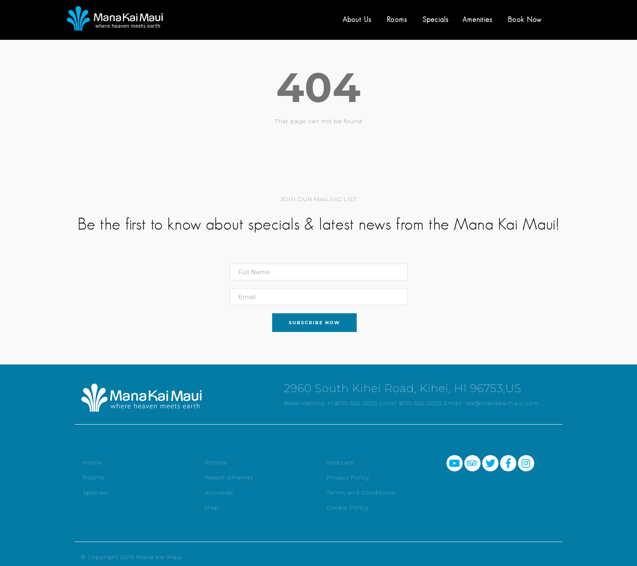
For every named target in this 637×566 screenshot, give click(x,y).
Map (212, 507)
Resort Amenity (229, 477)
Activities (219, 492)
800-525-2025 (420, 403)
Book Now (525, 19)
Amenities (477, 19)
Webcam (341, 462)
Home (92, 462)
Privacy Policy (348, 477)
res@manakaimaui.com (502, 403)
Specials (435, 19)
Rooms (397, 19)
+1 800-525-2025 (352, 403)
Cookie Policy (347, 507)
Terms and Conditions (361, 492)
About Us (356, 19)
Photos (216, 462)
